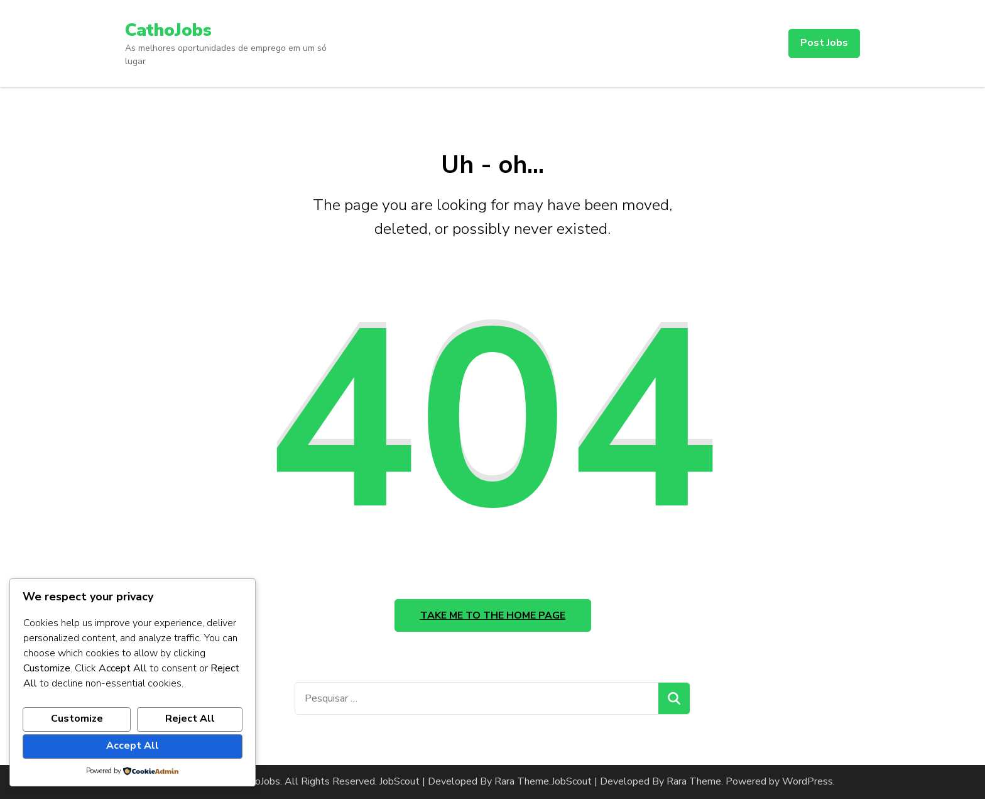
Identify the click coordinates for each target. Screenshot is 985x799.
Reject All (190, 718)
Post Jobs (824, 43)
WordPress (807, 781)
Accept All (132, 745)
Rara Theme (694, 781)
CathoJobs (168, 30)
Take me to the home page (492, 615)
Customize (77, 718)
